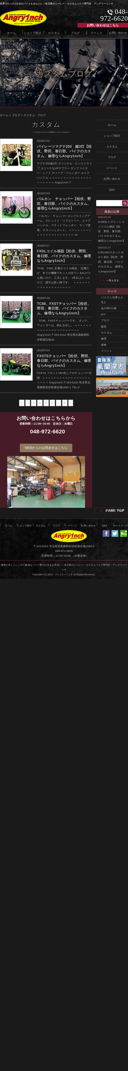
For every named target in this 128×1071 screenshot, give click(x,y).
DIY (103, 314)
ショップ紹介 (33, 32)
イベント (97, 32)
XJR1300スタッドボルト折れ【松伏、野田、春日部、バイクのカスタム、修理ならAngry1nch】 (111, 262)
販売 (104, 326)
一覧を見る (112, 280)
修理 (104, 338)
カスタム (54, 32)
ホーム (11, 32)
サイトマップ (120, 525)
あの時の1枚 (109, 308)
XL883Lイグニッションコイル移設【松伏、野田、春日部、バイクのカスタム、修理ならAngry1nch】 (112, 231)
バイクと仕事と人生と (112, 300)
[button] (46, 448)
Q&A (112, 189)
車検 (104, 344)
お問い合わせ (118, 32)
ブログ (75, 32)
